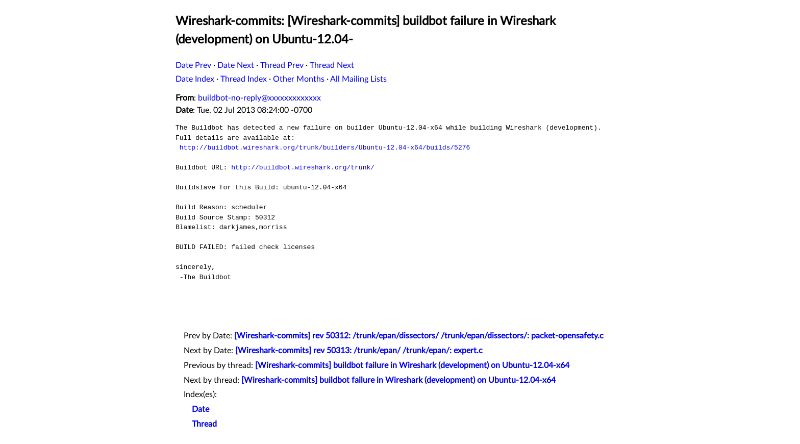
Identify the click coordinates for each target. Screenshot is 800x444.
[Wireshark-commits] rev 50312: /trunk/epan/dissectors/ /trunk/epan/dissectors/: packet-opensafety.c (419, 336)
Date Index (195, 79)
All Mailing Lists (358, 79)
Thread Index (243, 79)
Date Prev (193, 65)
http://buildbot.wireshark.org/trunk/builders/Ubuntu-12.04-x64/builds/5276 (325, 147)
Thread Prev (282, 65)
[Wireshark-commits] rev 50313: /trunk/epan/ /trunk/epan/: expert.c (359, 351)
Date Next (235, 65)
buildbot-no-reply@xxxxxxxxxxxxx (259, 98)
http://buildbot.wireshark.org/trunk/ (302, 167)
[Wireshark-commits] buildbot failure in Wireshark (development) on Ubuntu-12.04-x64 (412, 365)
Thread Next (332, 65)
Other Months (298, 79)
